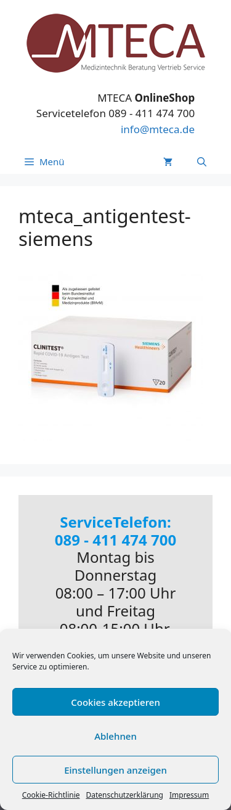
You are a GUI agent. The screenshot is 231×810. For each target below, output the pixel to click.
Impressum (189, 795)
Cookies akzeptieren (115, 702)
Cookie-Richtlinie (51, 795)
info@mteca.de (158, 129)
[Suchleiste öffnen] (202, 161)
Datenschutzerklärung (124, 795)
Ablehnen (115, 736)
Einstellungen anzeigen (115, 770)
